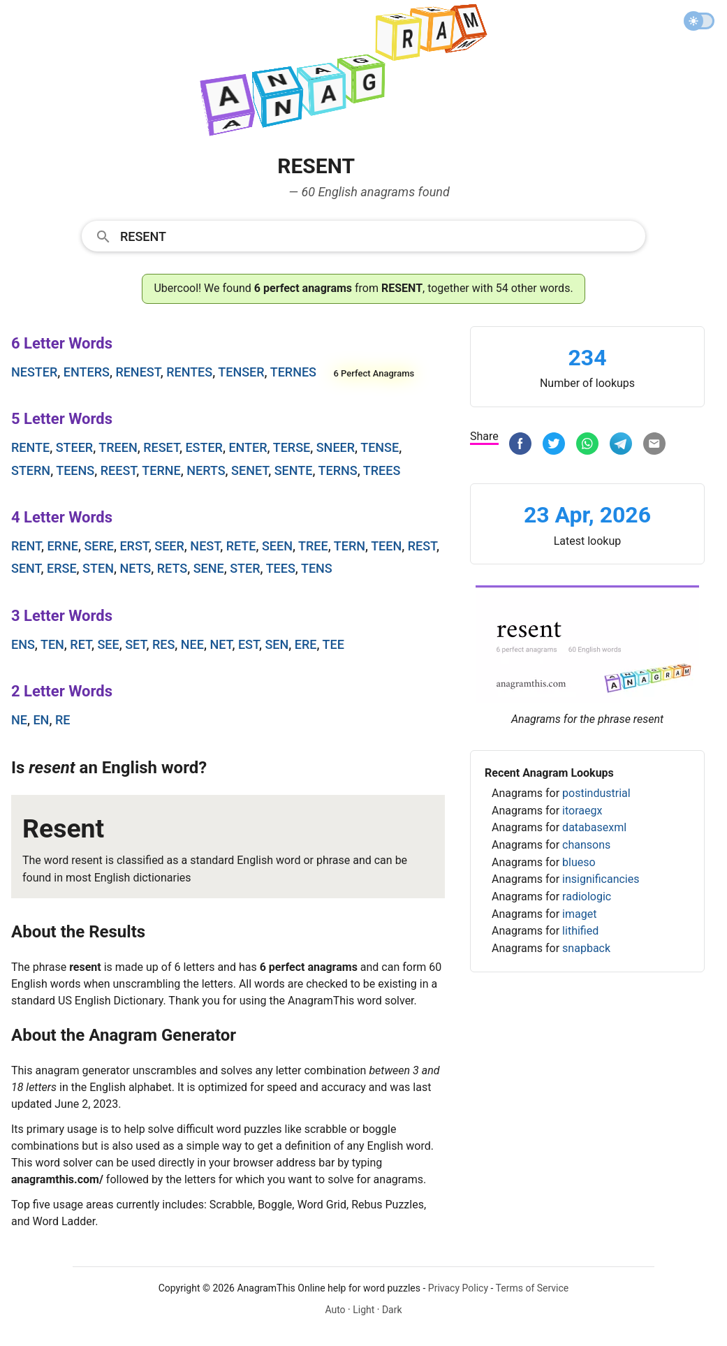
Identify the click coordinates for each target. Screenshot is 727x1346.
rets (172, 568)
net (221, 644)
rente (30, 447)
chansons (586, 844)
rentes (189, 372)
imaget (579, 914)
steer (75, 447)
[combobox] (363, 235)
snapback (586, 948)
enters (87, 372)
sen (276, 644)
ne (19, 719)
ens (23, 644)
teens (75, 470)
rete (241, 546)
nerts (205, 470)
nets (135, 568)
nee (192, 644)
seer (169, 546)
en (41, 719)
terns (338, 470)
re (63, 719)
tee (333, 644)
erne (62, 546)
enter (247, 447)
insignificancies (600, 879)
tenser (241, 372)
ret (80, 644)
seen (277, 546)
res (163, 644)
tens (316, 568)
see (108, 644)
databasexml (594, 827)
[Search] (378, 235)
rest (422, 546)
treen (117, 447)
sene (208, 568)
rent (26, 546)
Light (363, 1309)
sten (98, 568)
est (248, 644)
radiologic (586, 896)
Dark (392, 1309)
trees (382, 470)
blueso (579, 862)
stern (30, 470)
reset (161, 447)
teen (386, 546)
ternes (293, 372)
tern (349, 546)
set (135, 644)
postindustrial (596, 793)
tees (280, 568)
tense (379, 447)
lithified (580, 930)
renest (137, 372)
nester (34, 372)
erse (62, 568)
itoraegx (582, 810)
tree (313, 546)
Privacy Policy (458, 1288)
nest (205, 546)
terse (292, 447)
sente (293, 470)
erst (133, 546)
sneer (335, 447)
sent (26, 568)
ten (52, 644)
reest (119, 470)
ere (306, 644)
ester (204, 447)
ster (245, 568)
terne (161, 470)
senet (249, 470)
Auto (335, 1309)
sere (99, 546)
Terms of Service (532, 1288)
